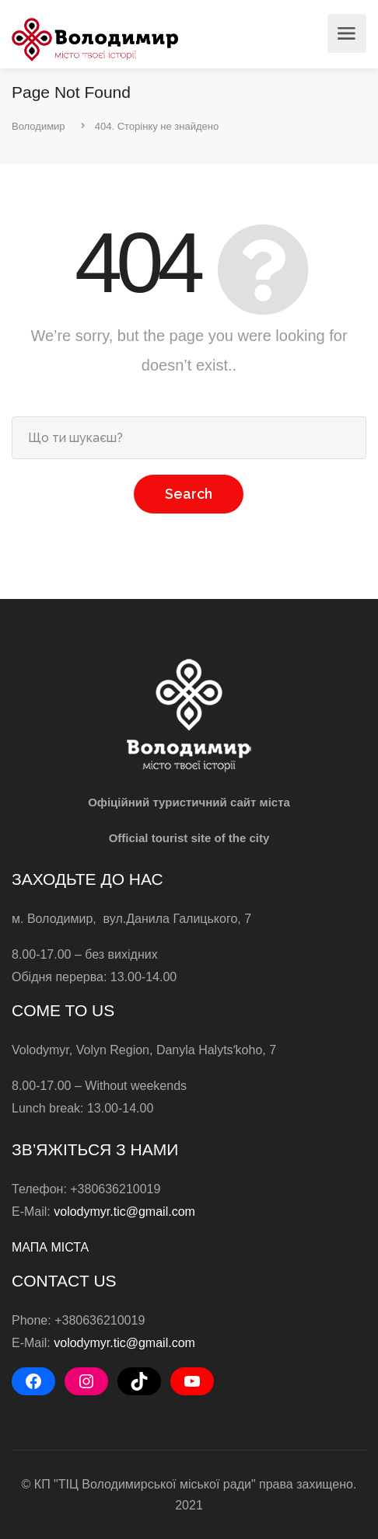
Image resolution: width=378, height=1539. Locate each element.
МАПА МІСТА (50, 1247)
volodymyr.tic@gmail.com (124, 1211)
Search (188, 494)
